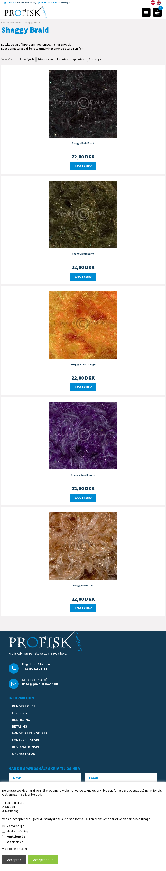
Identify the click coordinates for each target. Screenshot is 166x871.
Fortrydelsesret (27, 740)
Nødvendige (15, 826)
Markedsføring (17, 831)
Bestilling (21, 719)
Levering (19, 713)
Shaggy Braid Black (83, 143)
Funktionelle (15, 836)
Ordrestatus (23, 753)
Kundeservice (23, 706)
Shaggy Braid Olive (83, 253)
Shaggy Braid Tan (83, 585)
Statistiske (14, 842)
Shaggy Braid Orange (83, 364)
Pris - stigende (27, 59)
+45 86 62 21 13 (34, 668)
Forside (5, 22)
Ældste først (62, 59)
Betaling (19, 726)
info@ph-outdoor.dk (40, 684)
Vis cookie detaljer (14, 849)
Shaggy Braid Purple (83, 475)
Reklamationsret (27, 746)
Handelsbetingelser (29, 733)
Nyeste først (79, 59)
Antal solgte (95, 59)
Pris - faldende (45, 59)
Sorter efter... (7, 59)
